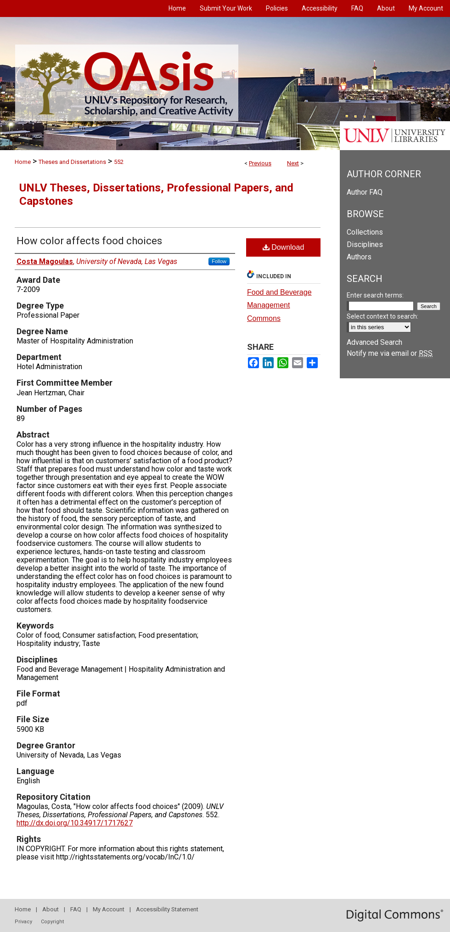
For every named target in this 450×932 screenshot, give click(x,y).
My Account (108, 909)
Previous (260, 163)
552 (119, 161)
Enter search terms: (375, 295)
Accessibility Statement (167, 909)
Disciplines (365, 244)
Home (23, 161)
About (50, 909)
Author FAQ (364, 192)
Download (283, 247)
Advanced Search (374, 342)
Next (293, 163)
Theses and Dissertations (72, 161)
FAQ (75, 909)
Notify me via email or (390, 353)
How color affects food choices (89, 241)
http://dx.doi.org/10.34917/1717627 (75, 823)
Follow (219, 261)
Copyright (52, 922)
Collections (365, 232)
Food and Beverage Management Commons (279, 305)
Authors (359, 257)
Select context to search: (382, 316)
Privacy (23, 922)
